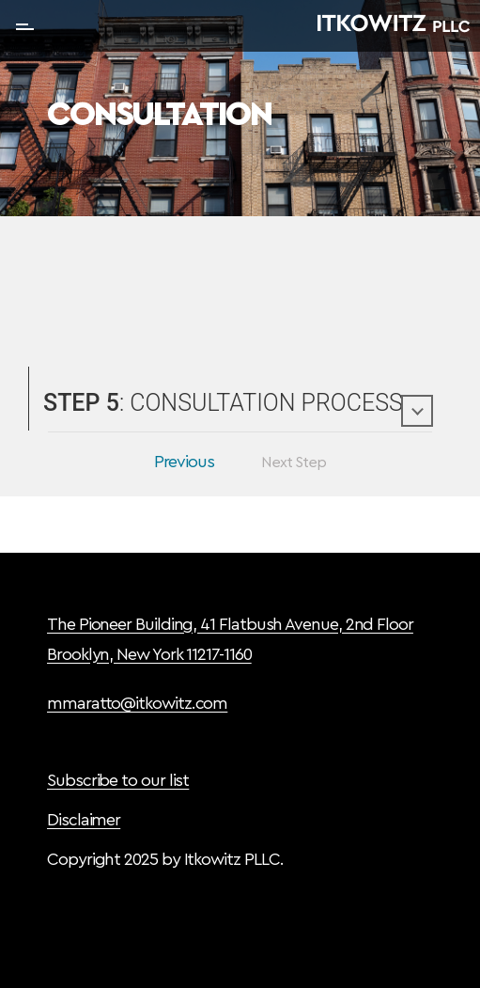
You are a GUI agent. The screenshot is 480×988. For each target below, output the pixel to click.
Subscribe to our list (118, 780)
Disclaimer (83, 819)
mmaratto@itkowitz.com (137, 703)
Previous (184, 461)
